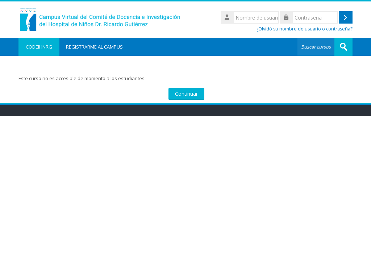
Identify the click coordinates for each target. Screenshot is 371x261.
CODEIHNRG (39, 47)
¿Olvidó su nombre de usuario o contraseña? (305, 29)
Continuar (186, 93)
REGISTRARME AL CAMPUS (94, 47)
